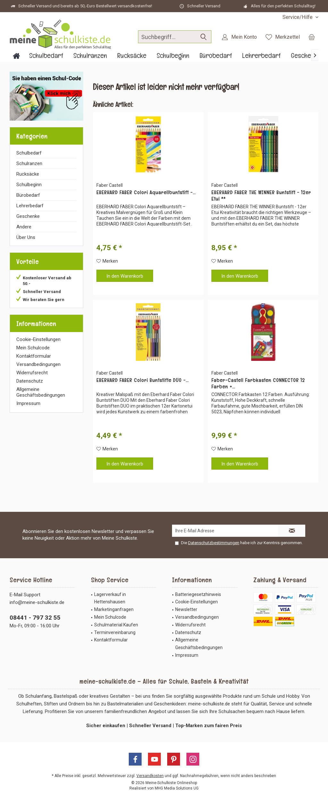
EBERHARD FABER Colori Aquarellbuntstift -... (146, 192)
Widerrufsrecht (32, 373)
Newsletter (186, 609)
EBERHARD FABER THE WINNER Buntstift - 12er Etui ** (261, 195)
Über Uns (25, 237)
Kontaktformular (33, 356)
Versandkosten (150, 776)
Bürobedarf (28, 195)
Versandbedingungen (38, 364)
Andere (23, 227)
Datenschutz (29, 381)
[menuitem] (298, 17)
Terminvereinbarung (114, 632)
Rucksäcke (27, 174)
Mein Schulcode (33, 348)
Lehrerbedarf (30, 206)
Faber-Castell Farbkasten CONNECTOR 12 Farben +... (258, 383)
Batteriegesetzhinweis (198, 594)
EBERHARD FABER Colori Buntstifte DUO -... (142, 380)
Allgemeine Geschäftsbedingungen (40, 392)
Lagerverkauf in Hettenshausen (110, 598)
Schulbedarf (29, 153)
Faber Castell (109, 185)
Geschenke (28, 216)
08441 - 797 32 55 (35, 617)
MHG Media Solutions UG (177, 788)
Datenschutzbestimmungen (213, 542)
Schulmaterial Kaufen (116, 624)
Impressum (28, 403)
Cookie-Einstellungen (38, 339)
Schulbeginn (29, 184)
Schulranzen (29, 163)
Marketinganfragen (114, 609)
